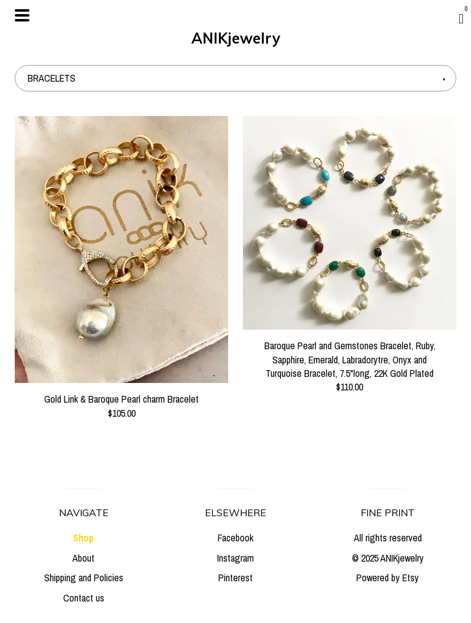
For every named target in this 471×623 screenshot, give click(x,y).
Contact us (83, 598)
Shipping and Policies (83, 577)
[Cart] (461, 18)
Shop (83, 537)
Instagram (235, 558)
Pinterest (235, 577)
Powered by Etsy (387, 577)
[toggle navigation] (22, 15)
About (83, 558)
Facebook (235, 537)
